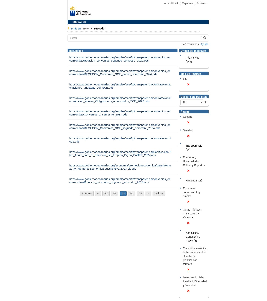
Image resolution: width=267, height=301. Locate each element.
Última (159, 193)
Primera (87, 193)
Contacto (201, 3)
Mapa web (188, 3)
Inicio (86, 28)
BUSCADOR (79, 22)
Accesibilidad (171, 3)
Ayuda (204, 44)
